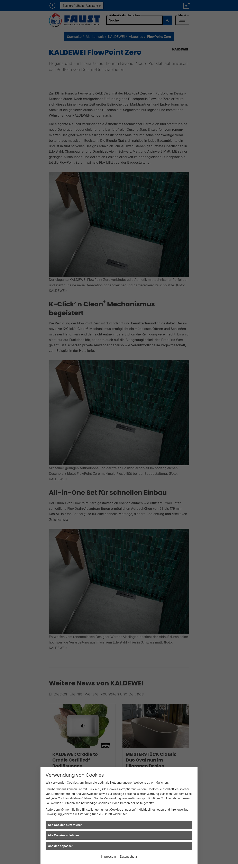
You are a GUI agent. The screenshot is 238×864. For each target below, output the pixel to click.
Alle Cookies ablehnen (63, 835)
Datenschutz (128, 856)
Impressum (108, 856)
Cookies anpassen (61, 846)
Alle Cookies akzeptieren (65, 825)
